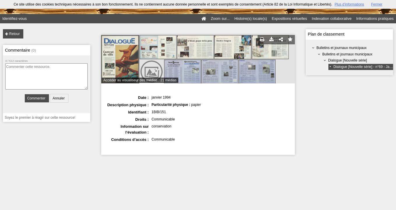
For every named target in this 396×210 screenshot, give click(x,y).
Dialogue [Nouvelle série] (347, 60)
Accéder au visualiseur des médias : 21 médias (140, 80)
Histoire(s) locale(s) (250, 18)
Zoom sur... (220, 18)
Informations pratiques (375, 18)
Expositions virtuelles (289, 18)
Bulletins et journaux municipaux (341, 48)
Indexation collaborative (332, 18)
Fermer (377, 4)
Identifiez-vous (14, 18)
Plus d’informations (349, 4)
